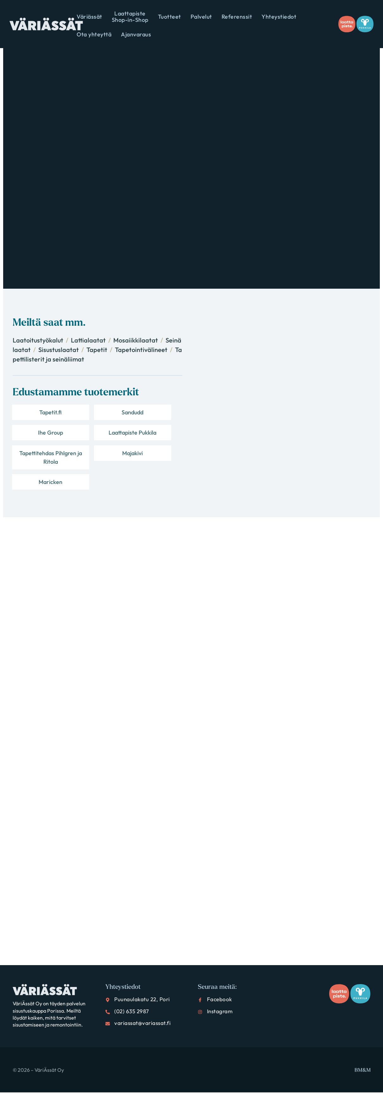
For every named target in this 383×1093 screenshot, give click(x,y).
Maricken (38, 480)
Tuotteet (169, 16)
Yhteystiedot (278, 16)
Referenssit (237, 16)
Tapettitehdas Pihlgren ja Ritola (96, 447)
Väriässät (89, 16)
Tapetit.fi (38, 414)
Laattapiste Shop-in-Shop (130, 16)
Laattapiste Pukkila (38, 443)
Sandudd (97, 414)
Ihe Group (154, 414)
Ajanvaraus (136, 34)
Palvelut (201, 16)
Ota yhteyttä (94, 34)
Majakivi (154, 439)
